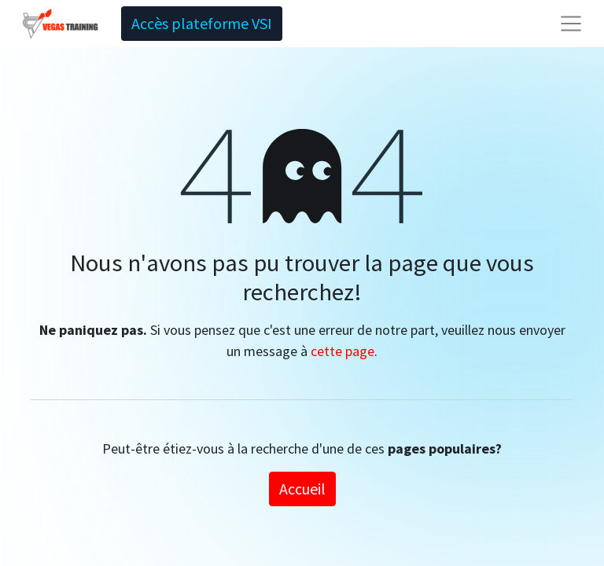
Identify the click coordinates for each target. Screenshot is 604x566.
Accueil (302, 488)
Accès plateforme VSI (201, 23)
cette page (342, 351)
